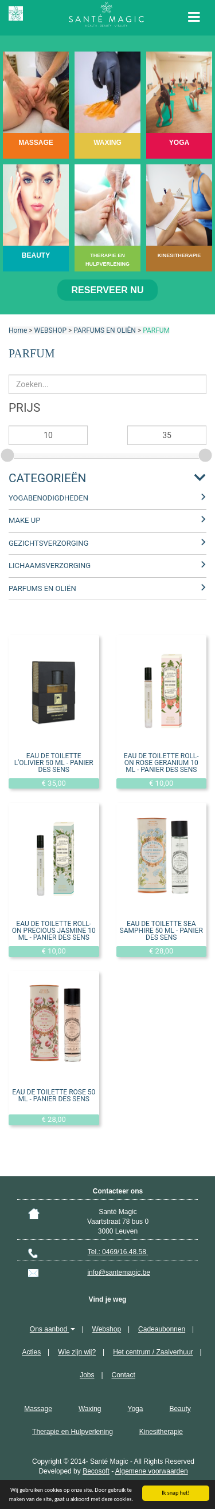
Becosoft (96, 1471)
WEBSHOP (50, 330)
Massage (38, 1409)
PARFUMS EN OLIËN (104, 330)
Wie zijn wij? (77, 1352)
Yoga (135, 1409)
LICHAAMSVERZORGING (50, 565)
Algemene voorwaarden (151, 1471)
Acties (31, 1352)
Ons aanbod (52, 1329)
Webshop (106, 1329)
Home (18, 330)
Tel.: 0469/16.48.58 (118, 1252)
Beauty (179, 1409)
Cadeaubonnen (161, 1329)
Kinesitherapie (161, 1432)
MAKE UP (24, 520)
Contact (123, 1375)
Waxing (90, 1409)
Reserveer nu (108, 290)
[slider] (8, 453)
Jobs (87, 1375)
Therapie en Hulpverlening (72, 1432)
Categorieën (47, 478)
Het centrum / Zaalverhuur (153, 1352)
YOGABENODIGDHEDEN (48, 498)
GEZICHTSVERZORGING (48, 543)
